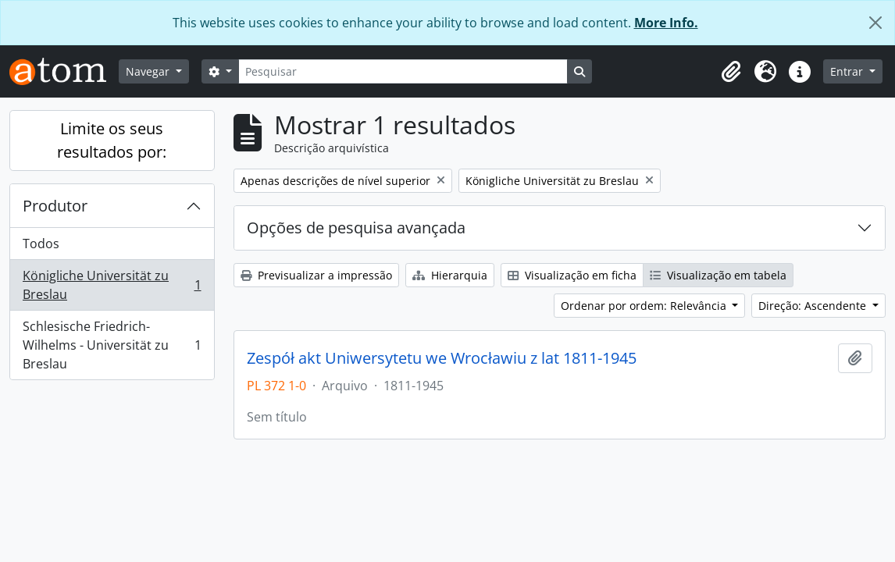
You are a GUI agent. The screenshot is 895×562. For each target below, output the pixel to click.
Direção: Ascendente (813, 305)
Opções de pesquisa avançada (356, 227)
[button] (731, 72)
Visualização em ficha (572, 275)
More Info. (666, 22)
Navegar (149, 71)
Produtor (55, 205)
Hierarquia (449, 275)
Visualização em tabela (718, 275)
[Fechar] (875, 22)
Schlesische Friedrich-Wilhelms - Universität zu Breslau (111, 345)
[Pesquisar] (403, 71)
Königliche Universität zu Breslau (111, 285)
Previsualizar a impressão (316, 275)
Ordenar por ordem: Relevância (645, 305)
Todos (41, 243)
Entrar (848, 71)
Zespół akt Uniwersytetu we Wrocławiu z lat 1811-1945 (441, 358)
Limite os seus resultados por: (111, 140)
